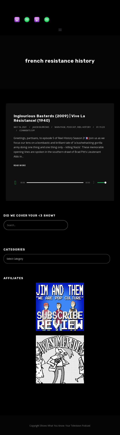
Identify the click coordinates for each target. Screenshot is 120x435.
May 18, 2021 (20, 127)
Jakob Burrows (41, 127)
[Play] (15, 182)
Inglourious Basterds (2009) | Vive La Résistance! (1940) (49, 118)
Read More (20, 165)
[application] (60, 182)
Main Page (60, 127)
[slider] (55, 182)
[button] (60, 29)
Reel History (84, 127)
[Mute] (94, 182)
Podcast (71, 127)
